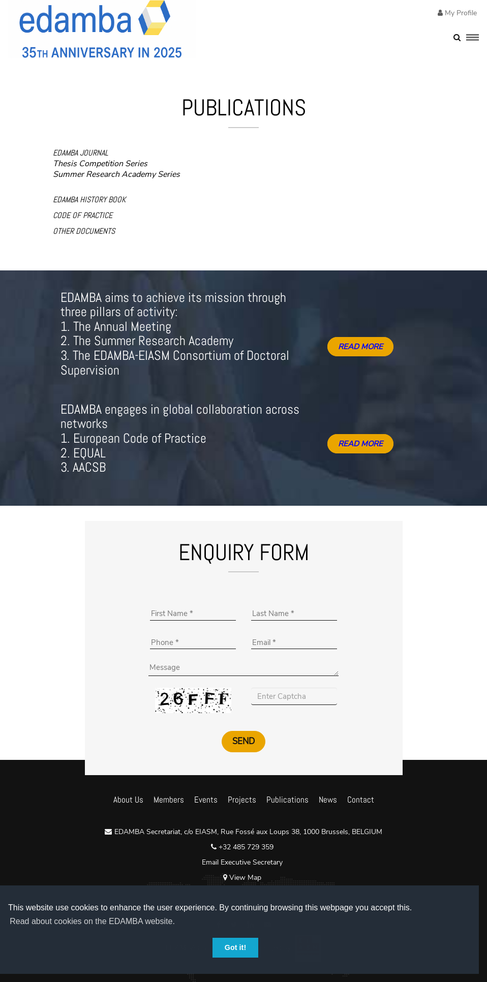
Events (206, 799)
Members (169, 799)
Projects (242, 799)
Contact (360, 799)
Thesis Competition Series (100, 163)
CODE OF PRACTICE (82, 215)
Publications (287, 799)
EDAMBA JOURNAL (80, 152)
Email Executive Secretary (242, 862)
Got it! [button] (235, 947)
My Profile (460, 13)
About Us (128, 799)
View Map (242, 877)
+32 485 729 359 (245, 847)
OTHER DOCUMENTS (84, 231)
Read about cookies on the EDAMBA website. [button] (92, 921)
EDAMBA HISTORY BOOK (89, 199)
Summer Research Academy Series (116, 174)
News (328, 799)
